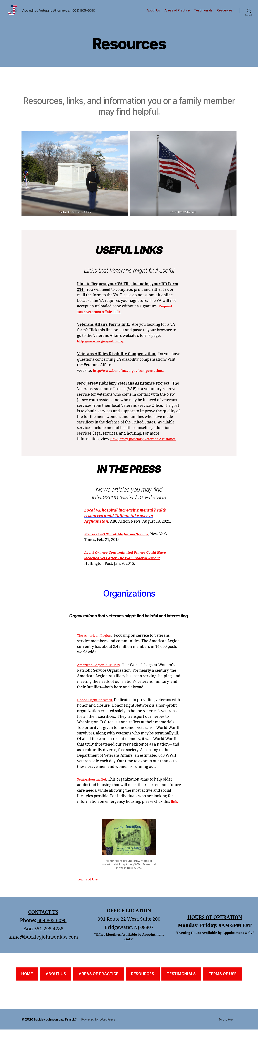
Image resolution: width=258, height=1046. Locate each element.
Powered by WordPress (103, 1036)
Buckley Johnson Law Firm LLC (57, 1036)
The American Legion (96, 646)
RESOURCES (142, 990)
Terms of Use (88, 895)
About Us (153, 13)
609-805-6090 (51, 937)
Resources (224, 13)
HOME (27, 990)
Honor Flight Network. (97, 710)
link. (175, 818)
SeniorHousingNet (93, 795)
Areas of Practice (177, 13)
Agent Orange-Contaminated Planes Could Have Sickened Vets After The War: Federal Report (124, 569)
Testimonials (203, 13)
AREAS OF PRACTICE (98, 990)
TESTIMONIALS (181, 990)
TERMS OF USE (223, 990)
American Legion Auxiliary (101, 675)
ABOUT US (56, 990)
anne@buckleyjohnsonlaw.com (43, 954)
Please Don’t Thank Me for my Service (120, 545)
